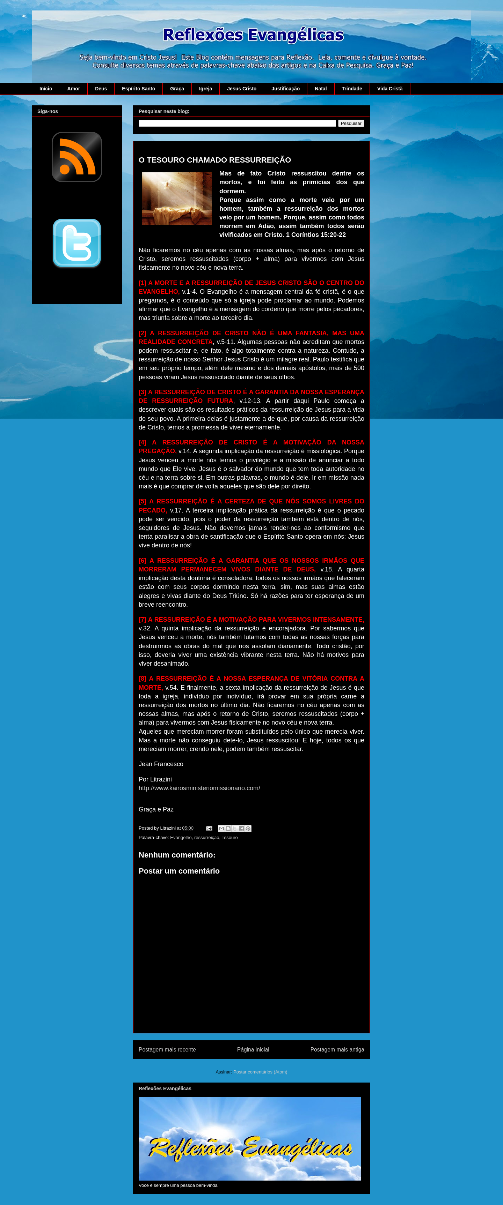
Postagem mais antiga (337, 1050)
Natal (321, 88)
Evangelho (180, 837)
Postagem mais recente (167, 1050)
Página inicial (253, 1050)
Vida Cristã (390, 88)
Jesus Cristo (241, 88)
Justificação (285, 88)
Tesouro (230, 837)
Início (45, 88)
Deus (101, 88)
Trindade (352, 88)
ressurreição (206, 837)
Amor (73, 88)
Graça (177, 88)
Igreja (205, 88)
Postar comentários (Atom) (260, 1072)
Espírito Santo (138, 88)
